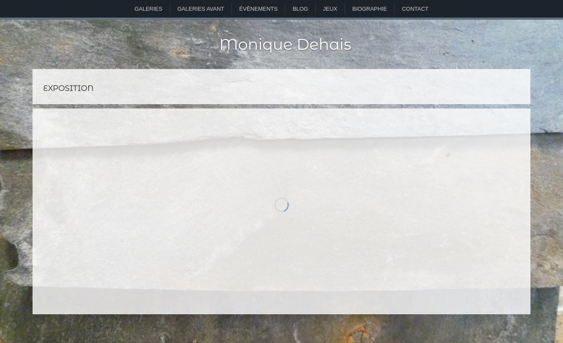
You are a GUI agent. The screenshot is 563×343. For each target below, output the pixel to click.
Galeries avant (200, 9)
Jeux (330, 9)
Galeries (148, 9)
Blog (300, 9)
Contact (415, 9)
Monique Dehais (285, 44)
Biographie (369, 9)
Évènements (258, 9)
